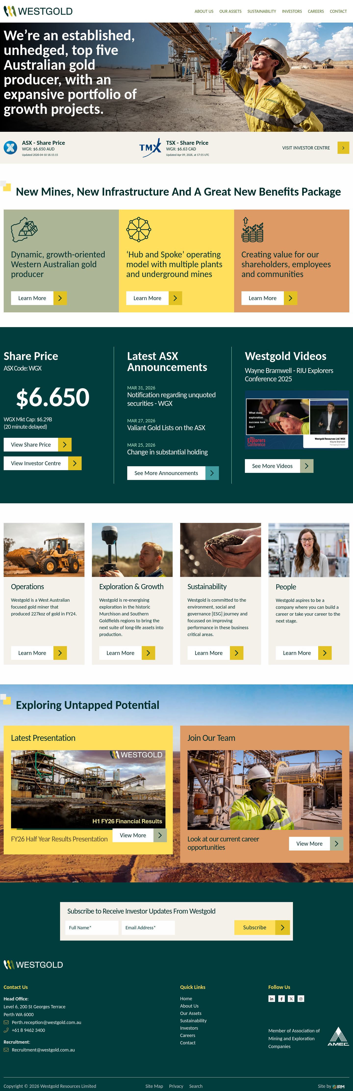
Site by (331, 1085)
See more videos (276, 464)
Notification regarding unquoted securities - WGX (171, 398)
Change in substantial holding (167, 450)
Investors (292, 10)
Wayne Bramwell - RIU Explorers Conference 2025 (289, 373)
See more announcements (170, 472)
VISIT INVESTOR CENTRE (309, 146)
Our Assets (230, 10)
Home (186, 997)
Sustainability (262, 10)
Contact (338, 10)
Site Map (154, 1085)
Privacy (176, 1085)
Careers (316, 10)
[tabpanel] (176, 75)
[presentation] (205, 925)
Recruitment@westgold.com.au (43, 1048)
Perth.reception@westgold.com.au (46, 1021)
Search (195, 1085)
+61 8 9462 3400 (28, 1029)
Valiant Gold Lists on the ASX (166, 426)
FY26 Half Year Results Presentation (59, 837)
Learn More (35, 297)
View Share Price (34, 443)
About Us (204, 10)
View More (136, 834)
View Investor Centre (39, 462)
